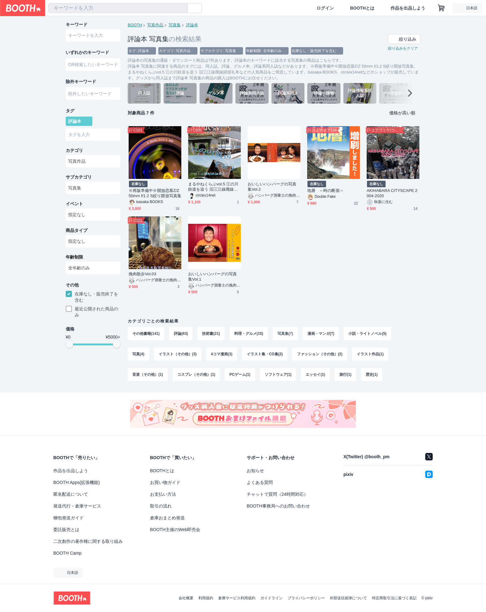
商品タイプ (76, 230)
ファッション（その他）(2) (319, 354)
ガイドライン (271, 598)
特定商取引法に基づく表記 (394, 598)
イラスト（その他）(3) (178, 354)
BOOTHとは (362, 8)
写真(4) (138, 354)
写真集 (175, 25)
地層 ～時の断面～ (325, 190)
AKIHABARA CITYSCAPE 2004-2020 (392, 193)
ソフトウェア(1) (278, 374)
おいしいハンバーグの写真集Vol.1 (212, 277)
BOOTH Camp (67, 553)
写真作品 (155, 25)
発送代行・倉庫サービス (77, 505)
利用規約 (205, 598)
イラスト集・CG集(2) (265, 354)
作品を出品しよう (408, 8)
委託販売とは (66, 529)
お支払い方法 (163, 494)
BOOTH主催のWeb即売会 (175, 529)
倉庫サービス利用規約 (236, 598)
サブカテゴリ (79, 177)
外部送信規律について (348, 598)
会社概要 (186, 598)
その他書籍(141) (146, 333)
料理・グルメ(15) (248, 333)
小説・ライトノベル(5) (367, 333)
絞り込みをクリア (403, 48)
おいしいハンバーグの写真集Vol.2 (272, 187)
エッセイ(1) (315, 374)
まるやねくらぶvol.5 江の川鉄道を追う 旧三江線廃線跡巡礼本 (213, 187)
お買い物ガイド (165, 482)
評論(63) (181, 333)
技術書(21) (211, 333)
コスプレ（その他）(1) (196, 374)
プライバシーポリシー (306, 598)
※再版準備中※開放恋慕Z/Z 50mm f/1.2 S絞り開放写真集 (155, 193)
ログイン (325, 8)
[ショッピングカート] (441, 8)
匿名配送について (70, 494)
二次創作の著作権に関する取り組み (88, 541)
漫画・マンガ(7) (320, 333)
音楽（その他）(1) (147, 374)
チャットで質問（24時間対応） (277, 494)
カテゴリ (74, 150)
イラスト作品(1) (370, 354)
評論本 (192, 25)
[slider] (69, 344)
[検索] (181, 8)
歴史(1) (372, 374)
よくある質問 (260, 482)
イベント (74, 204)
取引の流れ (161, 505)
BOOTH (135, 25)
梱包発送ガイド (68, 517)
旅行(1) (345, 374)
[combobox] (118, 8)
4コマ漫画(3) (221, 354)
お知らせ (255, 470)
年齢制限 (74, 257)
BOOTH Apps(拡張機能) (76, 482)
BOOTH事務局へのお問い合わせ (278, 505)
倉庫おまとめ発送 (167, 517)
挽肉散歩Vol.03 (142, 274)
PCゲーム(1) (239, 374)
